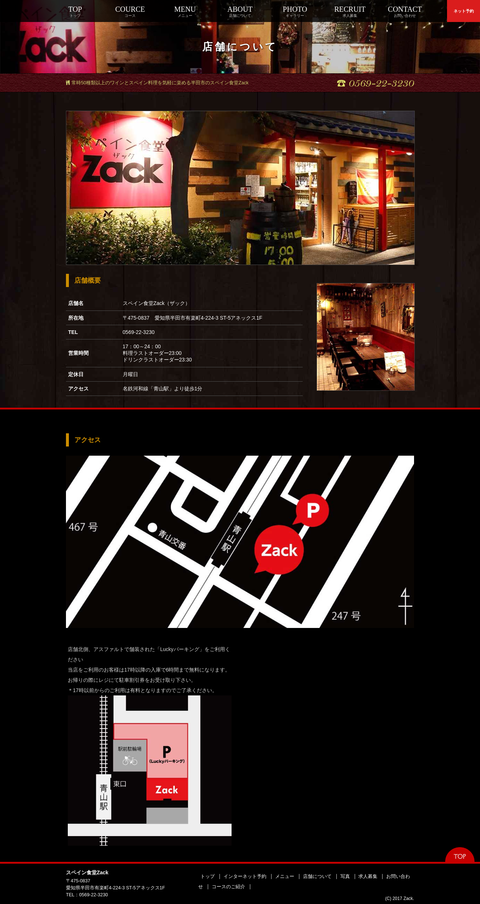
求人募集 (367, 876)
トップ (207, 876)
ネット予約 (464, 11)
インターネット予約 (245, 876)
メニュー (284, 876)
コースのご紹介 (228, 886)
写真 (345, 876)
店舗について (317, 876)
